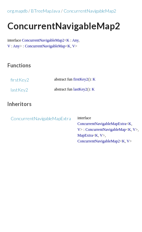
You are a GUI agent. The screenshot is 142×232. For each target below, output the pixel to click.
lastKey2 (19, 89)
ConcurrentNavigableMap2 (90, 11)
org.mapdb (17, 11)
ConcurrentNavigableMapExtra (41, 118)
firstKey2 (20, 79)
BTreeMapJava (45, 11)
